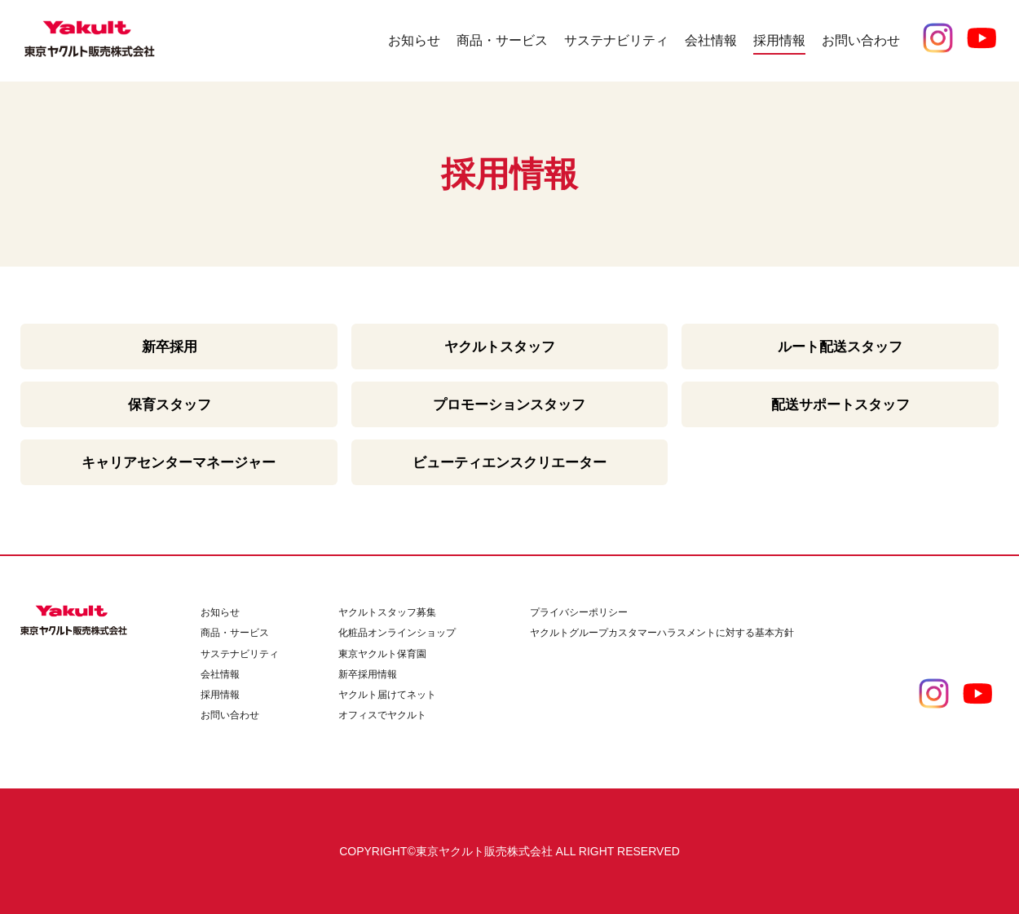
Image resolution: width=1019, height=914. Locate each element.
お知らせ (414, 40)
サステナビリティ (240, 654)
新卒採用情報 (367, 674)
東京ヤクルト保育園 (382, 654)
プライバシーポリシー (579, 612)
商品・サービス (235, 632)
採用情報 (220, 694)
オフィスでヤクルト (382, 715)
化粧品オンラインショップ (397, 632)
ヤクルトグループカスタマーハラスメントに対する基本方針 (662, 632)
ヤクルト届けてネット (387, 694)
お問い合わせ (861, 40)
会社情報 (220, 674)
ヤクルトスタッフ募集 (387, 612)
